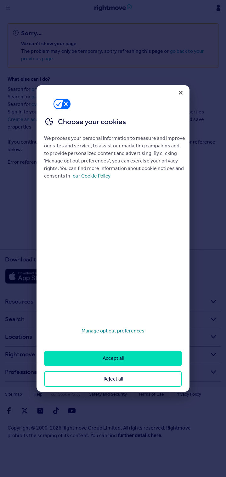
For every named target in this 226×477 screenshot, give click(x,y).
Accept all (113, 358)
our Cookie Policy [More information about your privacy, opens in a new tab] (91, 176)
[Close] (181, 93)
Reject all (113, 379)
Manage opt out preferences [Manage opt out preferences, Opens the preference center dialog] (113, 331)
